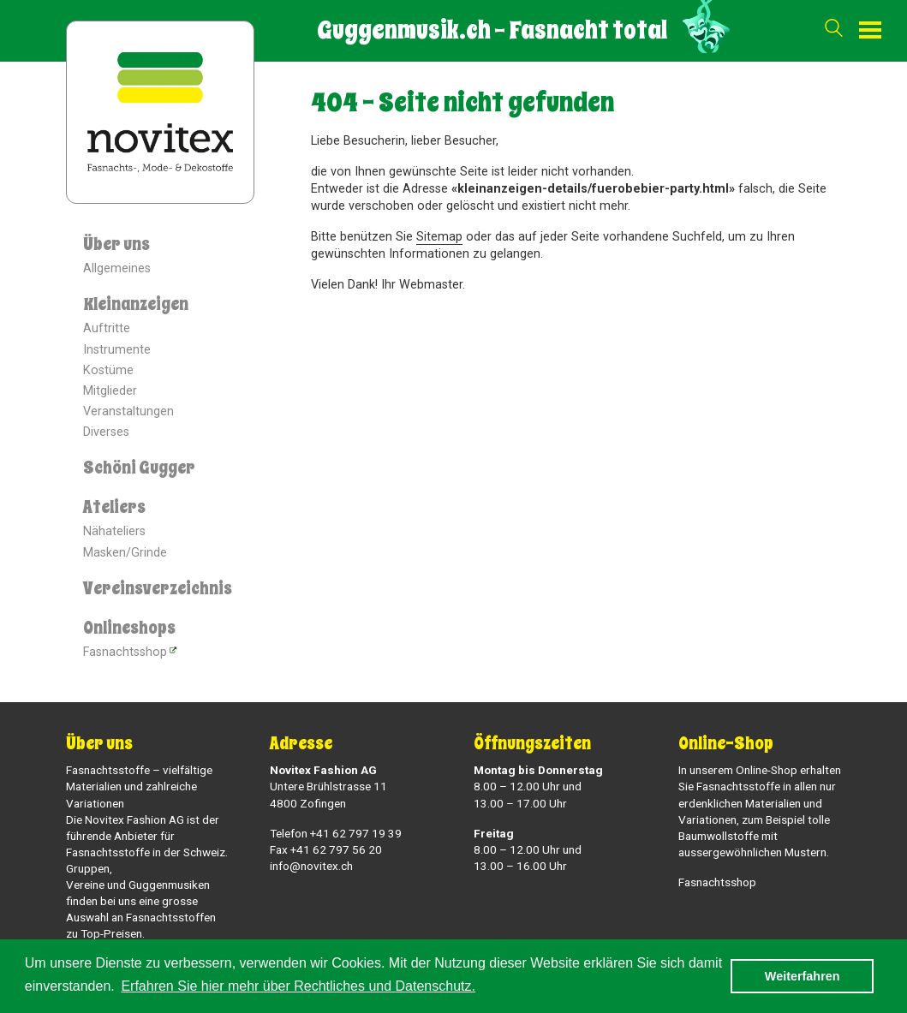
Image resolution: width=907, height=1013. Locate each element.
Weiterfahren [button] (802, 976)
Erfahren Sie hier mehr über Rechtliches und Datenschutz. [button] (298, 986)
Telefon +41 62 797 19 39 (336, 833)
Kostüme (108, 370)
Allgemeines (117, 268)
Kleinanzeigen (135, 304)
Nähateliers (114, 531)
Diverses (106, 432)
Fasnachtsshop (125, 652)
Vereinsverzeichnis (157, 588)
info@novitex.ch (311, 866)
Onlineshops (129, 628)
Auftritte (106, 328)
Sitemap (439, 236)
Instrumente (117, 350)
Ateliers (114, 507)
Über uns (116, 244)
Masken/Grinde (125, 552)
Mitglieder (110, 391)
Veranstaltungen (128, 411)
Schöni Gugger (139, 468)
